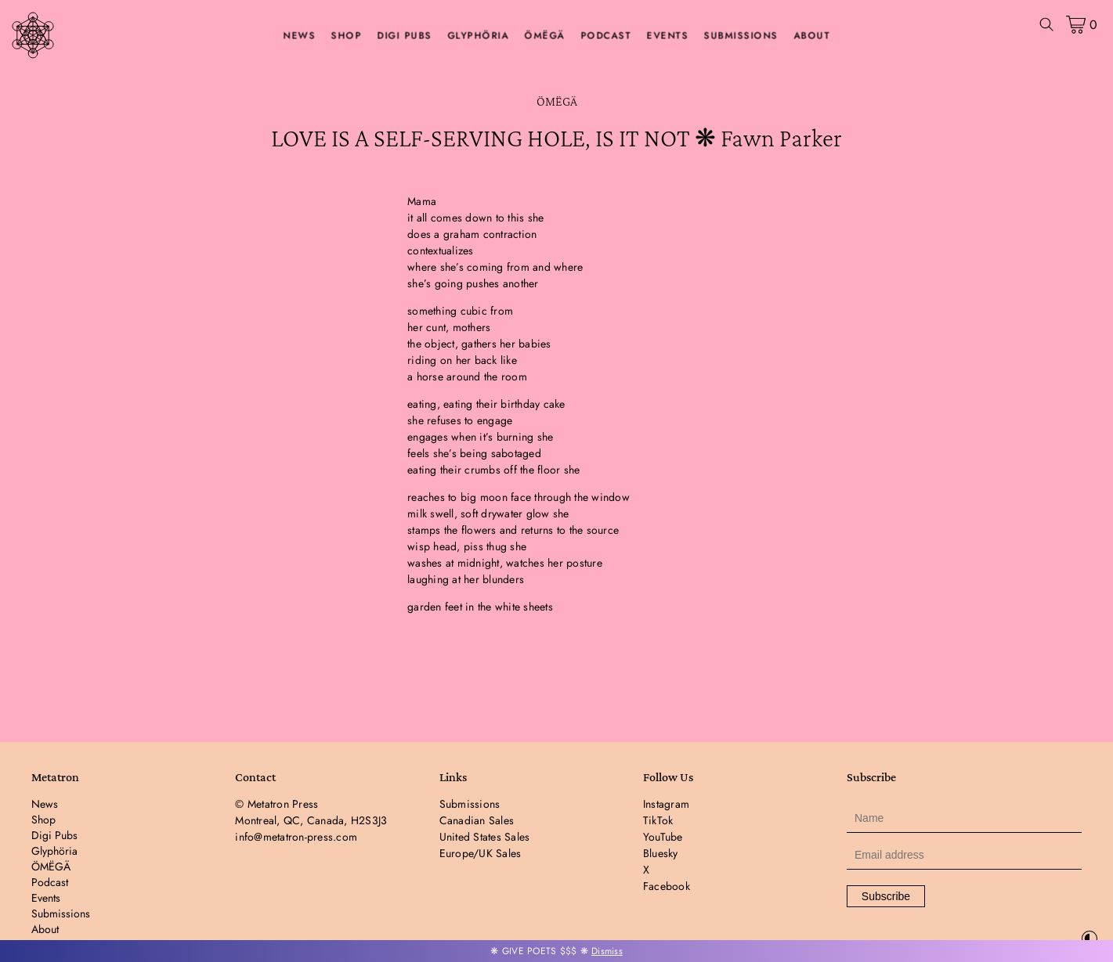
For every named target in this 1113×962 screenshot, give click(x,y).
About (811, 36)
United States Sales (484, 837)
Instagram (666, 804)
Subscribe (886, 896)
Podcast (605, 36)
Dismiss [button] (607, 951)
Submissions (741, 36)
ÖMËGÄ (545, 36)
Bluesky (660, 853)
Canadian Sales (477, 820)
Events (667, 36)
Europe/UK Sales (480, 853)
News (300, 36)
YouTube (663, 837)
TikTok (658, 820)
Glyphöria (478, 36)
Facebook (666, 886)
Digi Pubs (405, 36)
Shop (346, 36)
